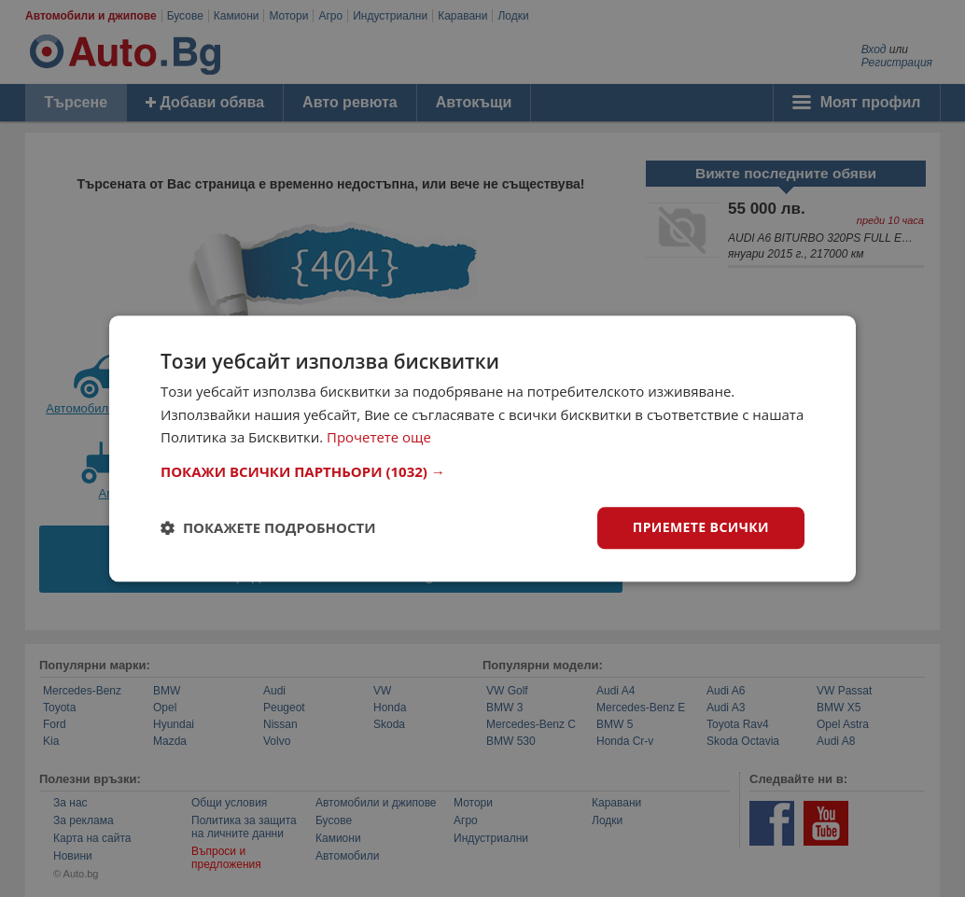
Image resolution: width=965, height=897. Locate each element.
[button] (482, 471)
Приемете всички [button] (701, 527)
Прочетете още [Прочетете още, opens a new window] (379, 437)
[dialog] (482, 448)
